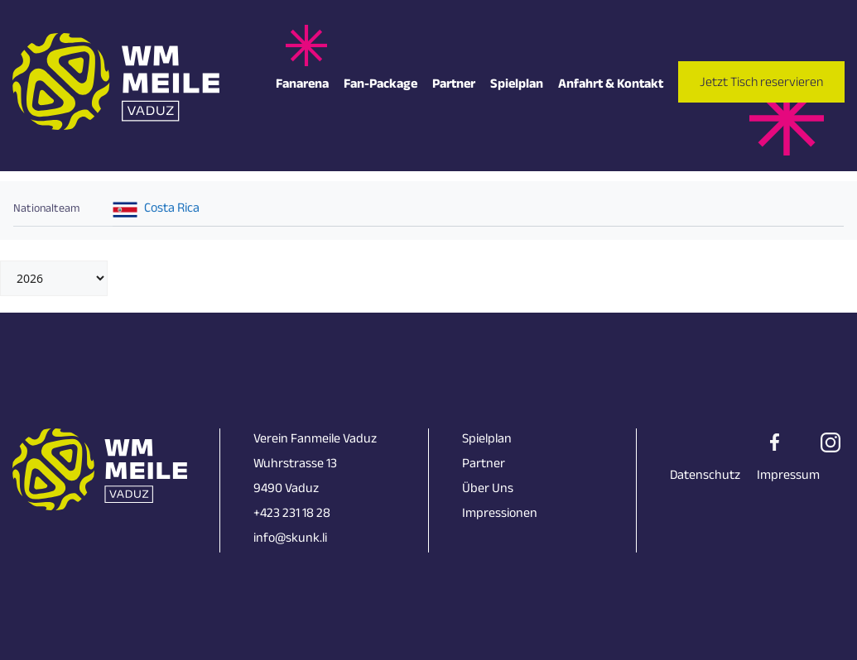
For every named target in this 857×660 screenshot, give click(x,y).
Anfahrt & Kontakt (610, 85)
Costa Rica (172, 210)
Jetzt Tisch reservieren (761, 84)
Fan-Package (380, 85)
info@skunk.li (290, 539)
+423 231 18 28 (291, 515)
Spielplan (516, 85)
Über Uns (487, 490)
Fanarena (302, 85)
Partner (453, 85)
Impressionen (499, 515)
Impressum (788, 477)
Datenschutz (705, 477)
